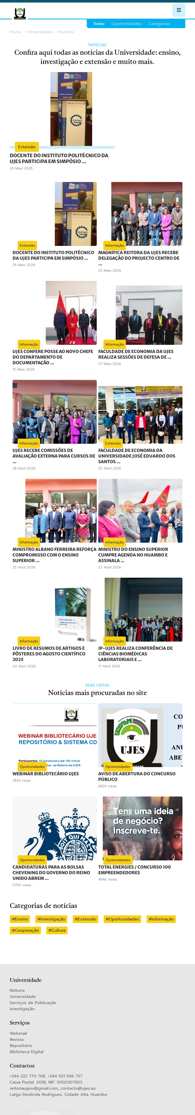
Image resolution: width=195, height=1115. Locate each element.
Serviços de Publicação (33, 987)
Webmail (18, 1018)
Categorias (159, 24)
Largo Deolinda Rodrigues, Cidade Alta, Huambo (58, 1079)
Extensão (87, 904)
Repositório (21, 1030)
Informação (163, 904)
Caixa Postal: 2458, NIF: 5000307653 (46, 1067)
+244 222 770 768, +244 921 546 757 (46, 1061)
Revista (17, 1024)
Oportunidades (126, 24)
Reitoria (17, 975)
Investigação (52, 904)
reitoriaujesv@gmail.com (34, 1073)
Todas (99, 24)
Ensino (21, 904)
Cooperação (27, 915)
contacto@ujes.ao (78, 1073)
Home (15, 32)
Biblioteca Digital (27, 1036)
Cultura (58, 915)
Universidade (40, 32)
